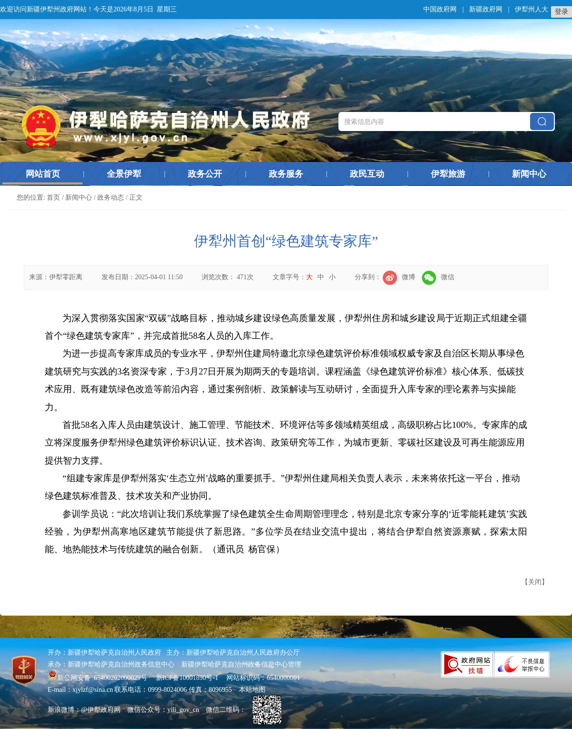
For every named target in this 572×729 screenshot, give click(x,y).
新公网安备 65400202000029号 (98, 677)
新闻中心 (529, 174)
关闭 (534, 582)
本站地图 (252, 689)
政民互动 (367, 174)
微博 (399, 277)
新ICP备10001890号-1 (187, 677)
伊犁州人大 (531, 9)
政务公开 (205, 174)
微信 (438, 277)
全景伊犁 (124, 174)
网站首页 (43, 174)
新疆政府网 (485, 9)
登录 (561, 11)
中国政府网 (440, 9)
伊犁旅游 (448, 174)
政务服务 (286, 174)
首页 (53, 197)
